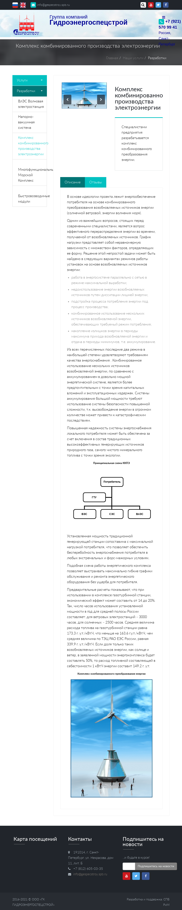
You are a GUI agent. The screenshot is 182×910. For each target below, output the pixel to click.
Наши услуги (133, 58)
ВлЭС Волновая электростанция (31, 104)
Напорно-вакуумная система (26, 122)
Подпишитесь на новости (156, 866)
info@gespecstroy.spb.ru (50, 5)
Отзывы (95, 182)
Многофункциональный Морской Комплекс (32, 175)
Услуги (30, 80)
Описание (73, 182)
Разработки (30, 91)
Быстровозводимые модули (32, 198)
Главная (112, 58)
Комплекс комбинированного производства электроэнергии (32, 146)
